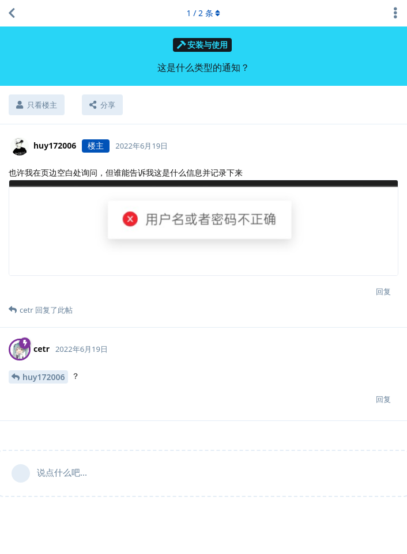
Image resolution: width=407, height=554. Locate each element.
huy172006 (43, 376)
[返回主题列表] (11, 13)
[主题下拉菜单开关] (395, 13)
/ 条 (204, 12)
